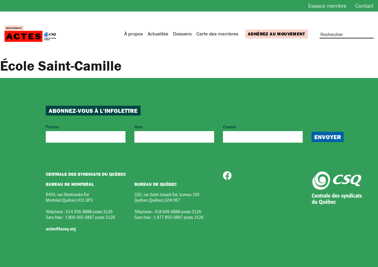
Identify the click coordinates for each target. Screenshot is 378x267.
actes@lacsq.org (61, 229)
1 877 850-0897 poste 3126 (178, 217)
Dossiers (182, 33)
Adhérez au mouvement (276, 34)
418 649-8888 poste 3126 (177, 211)
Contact (364, 5)
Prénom (86, 133)
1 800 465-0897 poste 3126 (90, 217)
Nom (174, 133)
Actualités (158, 33)
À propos (133, 33)
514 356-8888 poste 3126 (89, 211)
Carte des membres (217, 33)
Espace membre (327, 5)
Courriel (263, 133)
